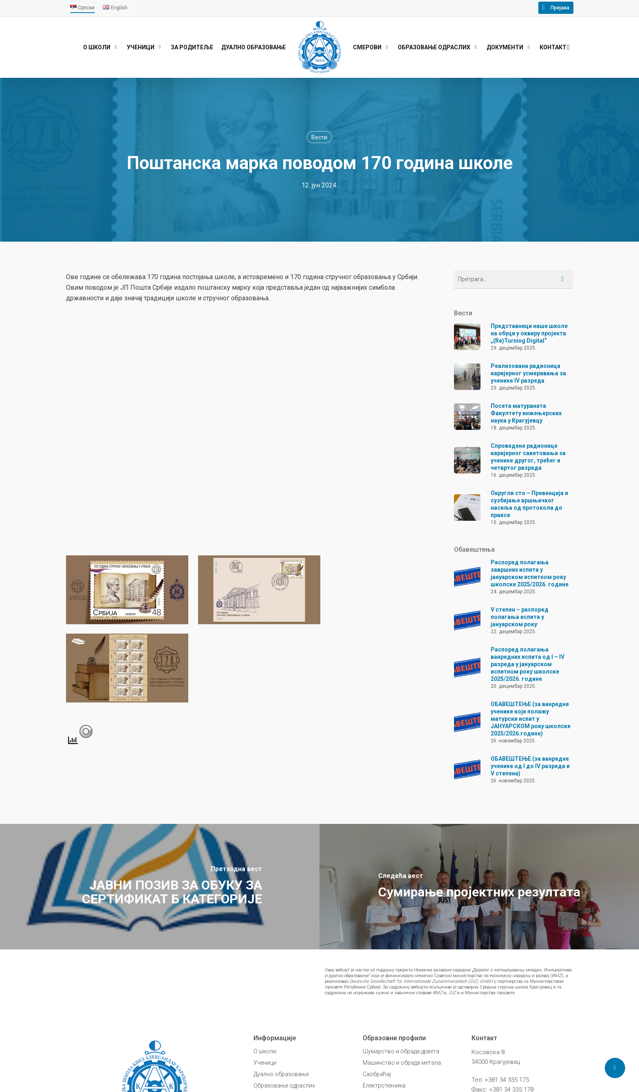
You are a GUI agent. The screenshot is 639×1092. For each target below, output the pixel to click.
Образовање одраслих (284, 1085)
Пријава (560, 8)
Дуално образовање (281, 1074)
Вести (319, 137)
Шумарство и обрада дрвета (401, 1051)
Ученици (264, 1062)
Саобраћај (377, 1074)
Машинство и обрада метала (402, 1062)
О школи (264, 1051)
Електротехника (384, 1085)
